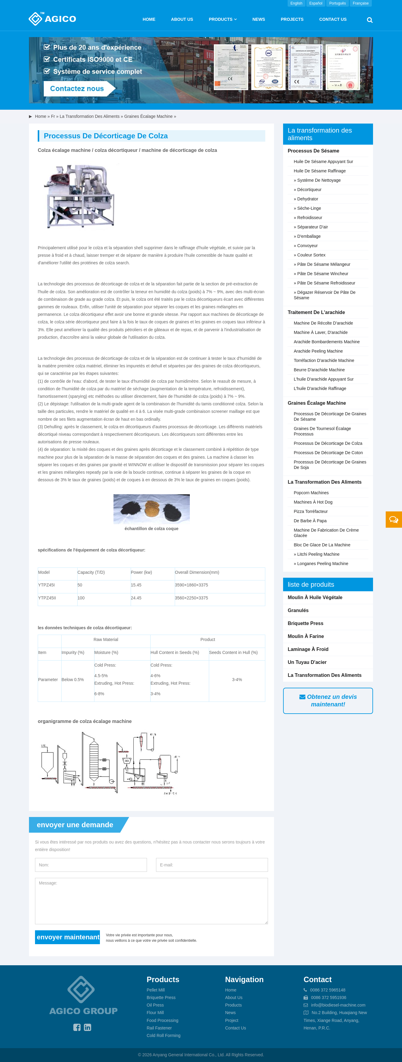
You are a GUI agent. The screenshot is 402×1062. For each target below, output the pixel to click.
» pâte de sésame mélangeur (322, 264)
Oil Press (155, 1005)
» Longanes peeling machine (321, 563)
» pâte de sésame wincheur (321, 273)
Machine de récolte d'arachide (323, 323)
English (296, 3)
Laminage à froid (308, 649)
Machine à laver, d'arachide (321, 332)
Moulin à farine (306, 636)
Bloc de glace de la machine (322, 544)
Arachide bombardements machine (327, 341)
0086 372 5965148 (328, 990)
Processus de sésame (313, 150)
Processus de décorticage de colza (328, 443)
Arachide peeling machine (318, 351)
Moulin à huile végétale (315, 597)
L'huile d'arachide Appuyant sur (323, 379)
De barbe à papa (310, 520)
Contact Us (333, 19)
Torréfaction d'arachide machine (324, 360)
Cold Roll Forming (163, 1035)
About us (182, 19)
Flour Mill (155, 1012)
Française (361, 3)
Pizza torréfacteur (311, 511)
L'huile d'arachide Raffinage (320, 388)
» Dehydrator (306, 198)
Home (149, 19)
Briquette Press (305, 623)
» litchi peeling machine (317, 554)
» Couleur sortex (309, 255)
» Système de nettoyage (317, 180)
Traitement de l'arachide (316, 312)
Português (337, 3)
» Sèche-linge (307, 208)
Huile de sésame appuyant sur (323, 161)
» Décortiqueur (307, 189)
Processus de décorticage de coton (328, 452)
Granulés (298, 610)
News (258, 19)
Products (221, 19)
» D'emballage (307, 236)
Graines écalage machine (148, 116)
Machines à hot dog (313, 502)
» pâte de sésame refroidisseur (324, 283)
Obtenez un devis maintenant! (328, 700)
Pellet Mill (156, 990)
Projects (292, 19)
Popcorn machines (311, 492)
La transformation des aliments (90, 116)
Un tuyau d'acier (307, 662)
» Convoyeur (305, 245)
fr (53, 116)
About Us (234, 997)
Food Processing (162, 1020)
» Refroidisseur (308, 217)
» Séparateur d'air (311, 227)
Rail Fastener (159, 1028)
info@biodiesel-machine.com (338, 1005)
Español (315, 3)
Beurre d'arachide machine (319, 369)
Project (231, 1020)
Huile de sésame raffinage (320, 170)
